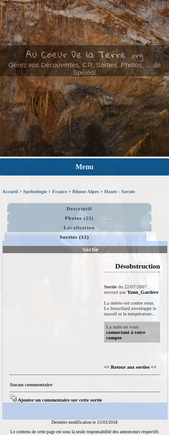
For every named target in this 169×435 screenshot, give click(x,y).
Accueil (10, 191)
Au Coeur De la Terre (76, 54)
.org (136, 55)
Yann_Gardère (142, 292)
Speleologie (35, 191)
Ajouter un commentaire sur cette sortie (55, 400)
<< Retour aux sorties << (130, 367)
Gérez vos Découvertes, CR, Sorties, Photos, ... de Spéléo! (84, 68)
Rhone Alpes (86, 191)
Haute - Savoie (119, 191)
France (59, 191)
